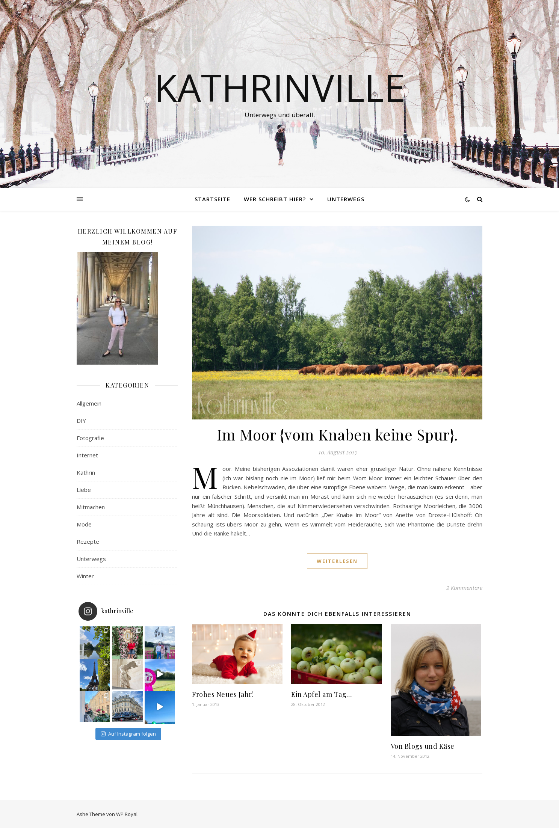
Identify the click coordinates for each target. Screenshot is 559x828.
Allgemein (89, 403)
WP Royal (126, 814)
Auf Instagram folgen (128, 733)
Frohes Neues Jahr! (223, 694)
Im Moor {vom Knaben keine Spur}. (337, 434)
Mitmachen (91, 507)
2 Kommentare (464, 587)
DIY (81, 420)
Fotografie (90, 438)
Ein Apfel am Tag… (321, 694)
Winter (85, 576)
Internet (87, 455)
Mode (84, 524)
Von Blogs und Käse (423, 746)
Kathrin (86, 472)
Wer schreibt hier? (275, 199)
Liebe (84, 489)
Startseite (212, 199)
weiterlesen (337, 561)
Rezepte (88, 541)
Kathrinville (279, 87)
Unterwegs (345, 199)
